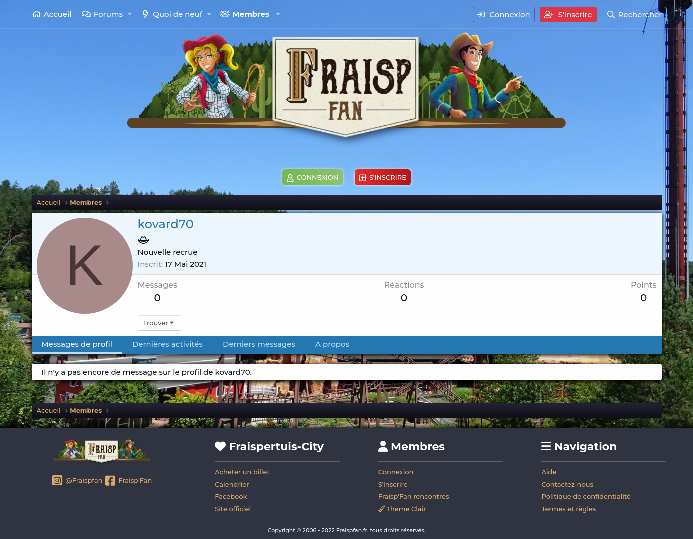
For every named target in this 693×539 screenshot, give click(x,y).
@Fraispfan (77, 481)
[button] (129, 14)
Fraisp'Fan (128, 481)
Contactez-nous (567, 484)
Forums (108, 14)
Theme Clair (402, 509)
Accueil (58, 14)
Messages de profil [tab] (77, 344)
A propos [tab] (332, 344)
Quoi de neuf (177, 14)
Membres (250, 14)
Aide (548, 472)
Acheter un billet (242, 472)
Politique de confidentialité (586, 496)
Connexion (396, 472)
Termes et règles (568, 509)
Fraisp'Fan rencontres (413, 496)
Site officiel (233, 509)
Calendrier (232, 484)
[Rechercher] (634, 14)
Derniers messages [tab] (259, 344)
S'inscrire (393, 484)
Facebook (231, 496)
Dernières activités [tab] (167, 344)
